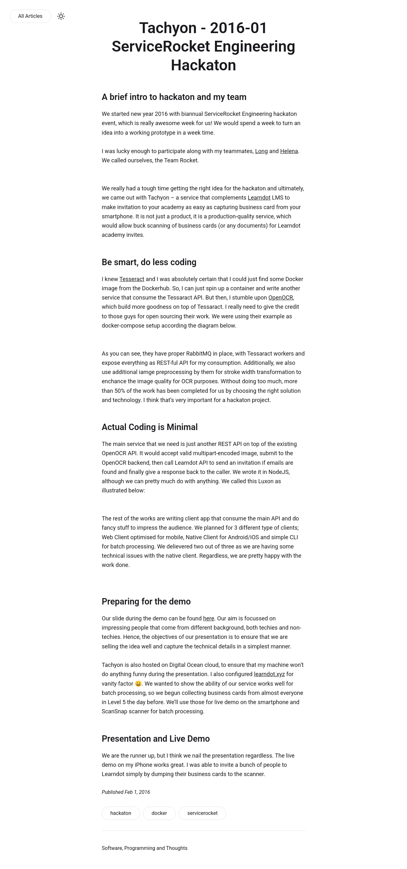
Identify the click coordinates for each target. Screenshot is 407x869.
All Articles (30, 16)
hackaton (120, 813)
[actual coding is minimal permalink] (97, 427)
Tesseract (132, 279)
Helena (289, 151)
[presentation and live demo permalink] (97, 739)
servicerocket (202, 813)
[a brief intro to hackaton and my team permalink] (97, 97)
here (208, 618)
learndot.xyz (269, 674)
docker (159, 813)
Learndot (259, 197)
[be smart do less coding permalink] (97, 262)
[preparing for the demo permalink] (97, 602)
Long (261, 151)
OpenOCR (280, 297)
